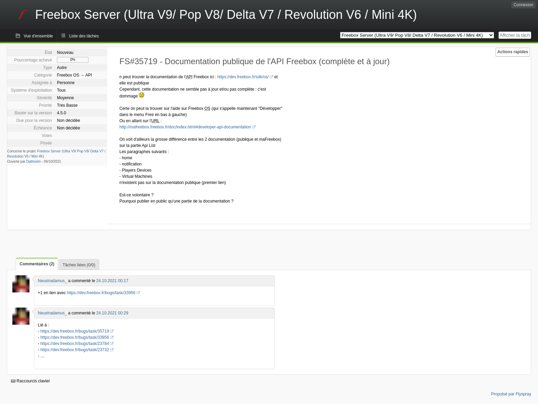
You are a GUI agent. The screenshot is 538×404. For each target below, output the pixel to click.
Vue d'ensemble (38, 36)
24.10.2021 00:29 (112, 313)
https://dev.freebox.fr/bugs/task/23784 (74, 343)
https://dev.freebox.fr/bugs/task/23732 (74, 349)
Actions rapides (512, 51)
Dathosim (33, 161)
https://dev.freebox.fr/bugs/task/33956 (101, 292)
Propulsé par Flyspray (511, 394)
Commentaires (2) (37, 264)
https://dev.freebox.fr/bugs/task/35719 (74, 331)
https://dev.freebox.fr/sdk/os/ (243, 76)
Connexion (523, 4)
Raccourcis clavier (30, 381)
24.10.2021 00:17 (112, 280)
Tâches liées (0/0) (78, 265)
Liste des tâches (84, 36)
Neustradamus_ (52, 280)
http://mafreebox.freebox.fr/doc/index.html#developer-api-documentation (185, 127)
